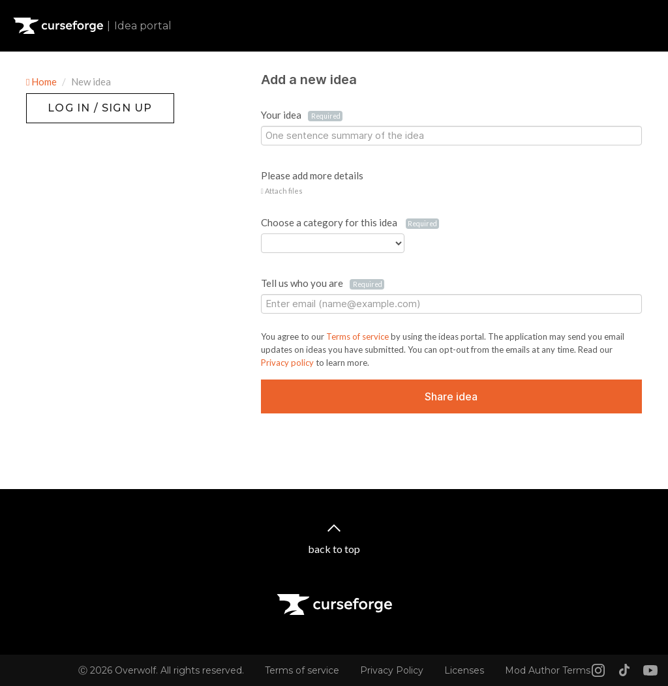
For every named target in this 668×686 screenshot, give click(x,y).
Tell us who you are (322, 283)
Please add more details (312, 175)
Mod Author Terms (547, 670)
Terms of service (358, 336)
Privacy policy (288, 362)
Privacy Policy (391, 670)
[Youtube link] (650, 670)
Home (42, 81)
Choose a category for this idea (350, 222)
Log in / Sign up (59, 100)
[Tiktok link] (624, 670)
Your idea (301, 115)
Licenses (464, 670)
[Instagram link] (598, 670)
